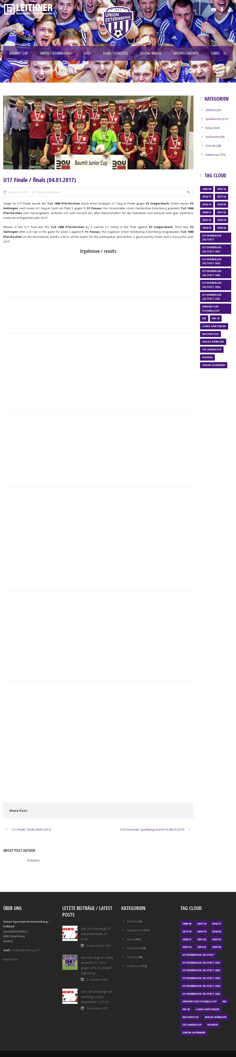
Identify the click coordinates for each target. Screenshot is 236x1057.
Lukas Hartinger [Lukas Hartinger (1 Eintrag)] (214, 326)
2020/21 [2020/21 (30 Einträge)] (206, 212)
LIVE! (87, 53)
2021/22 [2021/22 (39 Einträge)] (221, 212)
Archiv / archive (186, 53)
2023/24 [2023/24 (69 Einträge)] (221, 219)
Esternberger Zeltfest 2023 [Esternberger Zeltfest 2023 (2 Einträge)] (211, 273)
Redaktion (33, 860)
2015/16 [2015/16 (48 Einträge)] (221, 189)
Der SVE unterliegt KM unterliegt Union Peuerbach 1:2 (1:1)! (96, 996)
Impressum (10, 959)
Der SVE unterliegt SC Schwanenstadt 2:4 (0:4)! (96, 934)
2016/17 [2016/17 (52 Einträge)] (206, 196)
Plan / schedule (115, 53)
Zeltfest (210, 110)
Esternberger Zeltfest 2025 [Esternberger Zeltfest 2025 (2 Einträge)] (211, 297)
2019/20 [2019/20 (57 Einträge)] (221, 204)
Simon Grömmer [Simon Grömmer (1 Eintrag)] (213, 365)
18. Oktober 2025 (97, 1008)
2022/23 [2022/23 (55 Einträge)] (206, 219)
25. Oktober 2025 (97, 979)
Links (215, 53)
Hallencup (52, 192)
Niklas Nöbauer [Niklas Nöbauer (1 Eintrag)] (213, 341)
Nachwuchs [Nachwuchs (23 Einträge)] (210, 334)
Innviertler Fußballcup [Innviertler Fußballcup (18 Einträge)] (210, 308)
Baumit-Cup (18, 53)
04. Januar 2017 (18, 192)
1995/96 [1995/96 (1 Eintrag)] (206, 189)
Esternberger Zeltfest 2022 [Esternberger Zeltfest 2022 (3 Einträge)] (211, 261)
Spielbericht (213, 119)
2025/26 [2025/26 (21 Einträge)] (221, 227)
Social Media (150, 53)
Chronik (210, 146)
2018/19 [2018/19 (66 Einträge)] (206, 204)
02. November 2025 (98, 945)
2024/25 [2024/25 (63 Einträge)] (206, 227)
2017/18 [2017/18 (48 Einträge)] (221, 196)
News (41, 192)
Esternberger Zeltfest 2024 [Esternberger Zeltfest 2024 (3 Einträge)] (211, 285)
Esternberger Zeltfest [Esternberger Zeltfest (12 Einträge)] (211, 237)
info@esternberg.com (25, 950)
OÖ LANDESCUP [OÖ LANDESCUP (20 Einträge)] (211, 349)
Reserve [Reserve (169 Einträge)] (207, 357)
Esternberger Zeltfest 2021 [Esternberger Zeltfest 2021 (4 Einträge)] (211, 249)
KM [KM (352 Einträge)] (204, 318)
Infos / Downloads (56, 53)
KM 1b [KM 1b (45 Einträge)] (215, 318)
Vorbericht (212, 137)
